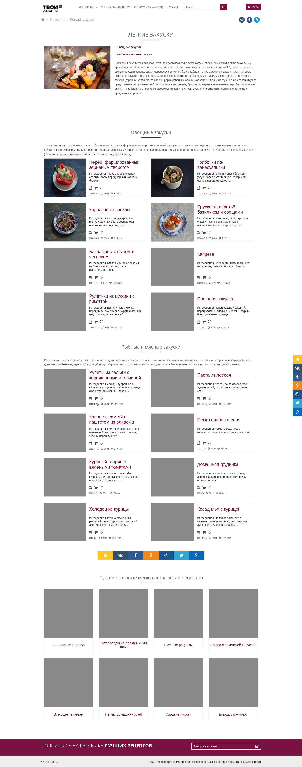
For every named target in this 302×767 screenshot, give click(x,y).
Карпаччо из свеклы (109, 209)
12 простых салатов (69, 645)
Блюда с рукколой (233, 714)
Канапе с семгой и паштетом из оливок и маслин (111, 420)
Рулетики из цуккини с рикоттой (111, 299)
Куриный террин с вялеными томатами (110, 464)
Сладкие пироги (178, 714)
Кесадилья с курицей (219, 509)
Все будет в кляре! (69, 714)
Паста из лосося (214, 375)
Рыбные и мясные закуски (134, 54)
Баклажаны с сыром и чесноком (111, 254)
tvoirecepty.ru (253, 761)
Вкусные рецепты (178, 645)
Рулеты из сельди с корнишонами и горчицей (115, 375)
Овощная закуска (215, 298)
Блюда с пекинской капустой (233, 645)
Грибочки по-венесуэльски (211, 165)
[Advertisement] (151, 111)
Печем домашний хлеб (123, 714)
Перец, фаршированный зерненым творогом (114, 165)
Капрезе (205, 254)
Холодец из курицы (109, 509)
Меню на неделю (115, 7)
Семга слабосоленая (218, 419)
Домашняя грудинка (217, 464)
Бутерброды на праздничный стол (123, 645)
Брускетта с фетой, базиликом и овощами (220, 209)
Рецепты (86, 7)
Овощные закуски (129, 47)
